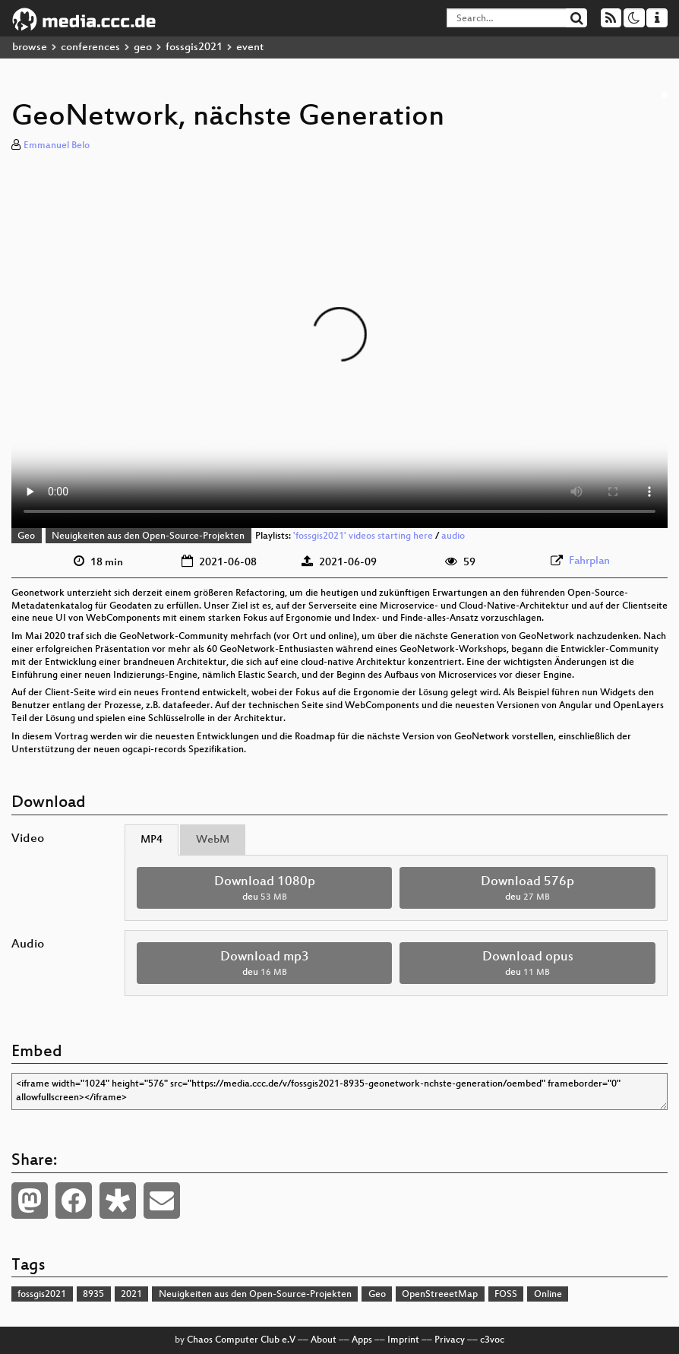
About (323, 1340)
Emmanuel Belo (57, 146)
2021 (131, 1294)
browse (29, 47)
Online (548, 1294)
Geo (26, 536)
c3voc (492, 1340)
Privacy (449, 1340)
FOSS (505, 1294)
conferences (90, 47)
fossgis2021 (194, 47)
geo (143, 47)
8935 (93, 1294)
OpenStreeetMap (440, 1294)
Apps (362, 1340)
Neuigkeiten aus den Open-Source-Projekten (148, 536)
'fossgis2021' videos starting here (363, 536)
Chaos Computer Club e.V (241, 1340)
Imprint (403, 1340)
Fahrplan (589, 561)
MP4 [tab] (152, 840)
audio (453, 536)
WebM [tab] (212, 840)
